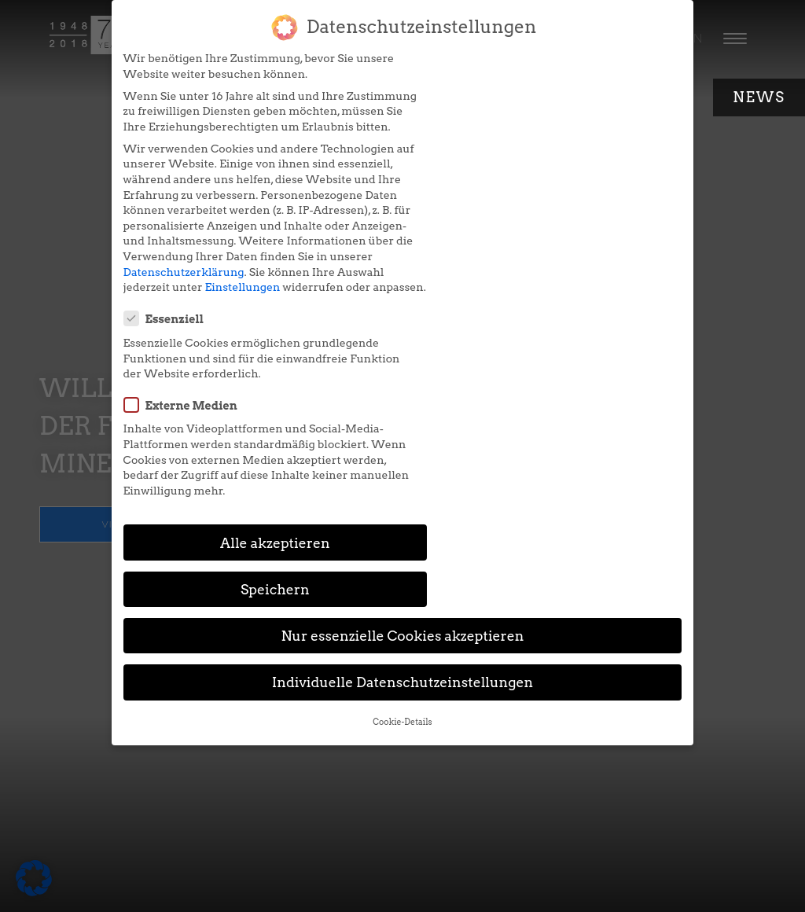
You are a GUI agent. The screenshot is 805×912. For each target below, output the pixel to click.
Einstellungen (232, 317)
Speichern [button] (553, 370)
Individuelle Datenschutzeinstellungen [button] (403, 462)
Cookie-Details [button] (402, 503)
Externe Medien (476, 152)
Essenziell (459, 67)
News (759, 97)
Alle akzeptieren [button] (252, 370)
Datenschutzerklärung (172, 302)
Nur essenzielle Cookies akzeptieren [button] (402, 416)
